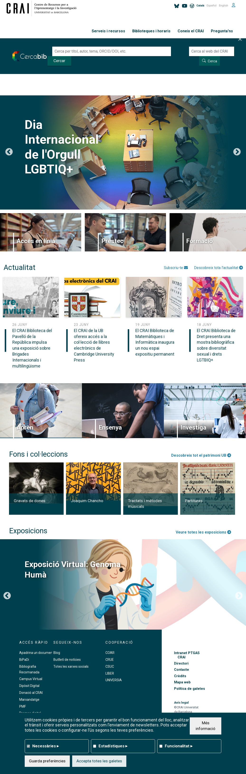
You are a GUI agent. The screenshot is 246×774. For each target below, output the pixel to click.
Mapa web (182, 682)
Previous (9, 152)
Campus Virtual (30, 679)
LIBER (109, 673)
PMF (22, 706)
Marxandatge (29, 699)
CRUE (109, 659)
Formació (199, 241)
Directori (181, 663)
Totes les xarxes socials (71, 666)
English (223, 5)
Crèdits (180, 676)
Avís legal (181, 702)
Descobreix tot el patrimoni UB (201, 455)
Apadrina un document (36, 653)
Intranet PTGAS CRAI (187, 655)
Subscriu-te (176, 267)
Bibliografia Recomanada (29, 669)
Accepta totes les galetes (99, 761)
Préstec (112, 241)
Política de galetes (189, 689)
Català (200, 5)
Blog (56, 653)
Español (212, 5)
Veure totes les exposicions (203, 532)
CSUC (109, 666)
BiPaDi (24, 659)
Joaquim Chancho (87, 500)
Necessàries (45, 746)
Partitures (194, 500)
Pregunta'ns (222, 31)
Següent (237, 152)
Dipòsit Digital (29, 686)
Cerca (212, 61)
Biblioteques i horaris (151, 31)
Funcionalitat (179, 746)
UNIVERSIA (113, 680)
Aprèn (25, 427)
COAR (109, 653)
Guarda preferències (47, 761)
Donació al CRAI (31, 693)
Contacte (181, 670)
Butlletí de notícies (67, 659)
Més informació (205, 725)
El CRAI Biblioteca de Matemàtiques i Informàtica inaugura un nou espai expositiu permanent (154, 342)
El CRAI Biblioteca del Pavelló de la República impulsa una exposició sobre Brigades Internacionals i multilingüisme (32, 348)
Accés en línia (36, 241)
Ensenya (110, 427)
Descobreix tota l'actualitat (218, 267)
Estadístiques (113, 746)
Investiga (193, 427)
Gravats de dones (29, 500)
